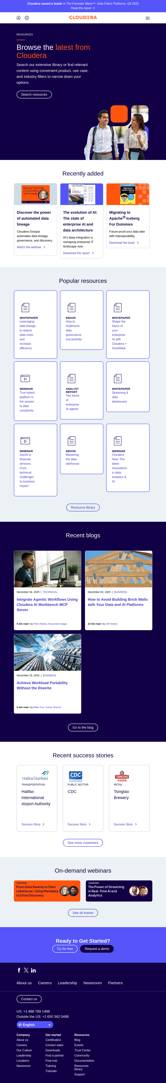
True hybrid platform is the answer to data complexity (27, 401)
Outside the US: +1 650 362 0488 (43, 1016)
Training (50, 1065)
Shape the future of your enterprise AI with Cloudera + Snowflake (119, 335)
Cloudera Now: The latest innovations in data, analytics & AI (119, 468)
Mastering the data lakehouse (72, 459)
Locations (23, 1060)
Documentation (84, 1060)
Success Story (31, 824)
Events (78, 1045)
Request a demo (97, 949)
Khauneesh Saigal (57, 624)
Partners (115, 983)
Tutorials (51, 1071)
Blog (77, 1039)
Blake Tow (38, 707)
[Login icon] (19, 18)
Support (79, 1074)
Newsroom (92, 983)
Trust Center (82, 1050)
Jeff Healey (111, 624)
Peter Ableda (40, 624)
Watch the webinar (31, 247)
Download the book (124, 242)
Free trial (51, 1060)
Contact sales (54, 1045)
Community (81, 1055)
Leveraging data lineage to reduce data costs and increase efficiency (28, 335)
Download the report (78, 253)
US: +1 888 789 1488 (33, 1011)
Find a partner (54, 1055)
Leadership (67, 983)
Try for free (65, 949)
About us (24, 983)
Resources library (81, 1067)
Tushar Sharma (53, 707)
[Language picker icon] (26, 18)
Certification (53, 1039)
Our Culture (24, 1050)
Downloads (52, 1050)
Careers (45, 983)
